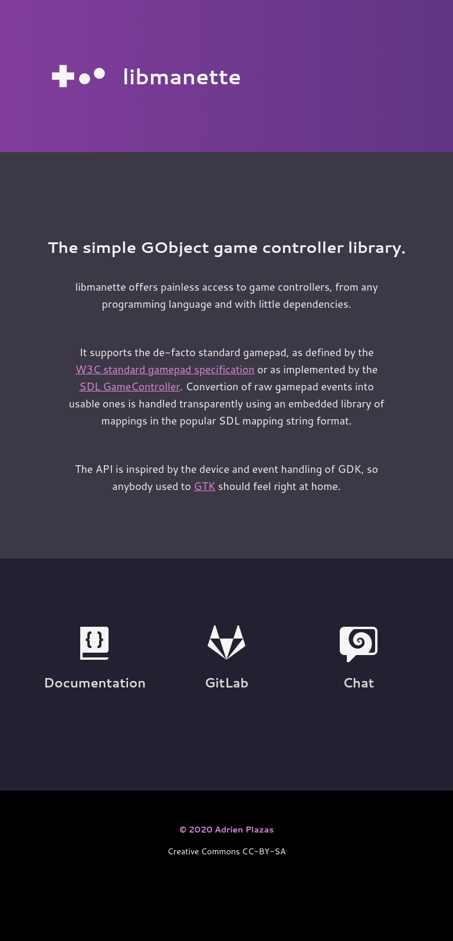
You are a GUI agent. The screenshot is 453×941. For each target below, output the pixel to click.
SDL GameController (129, 386)
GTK (204, 485)
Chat (359, 658)
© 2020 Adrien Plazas (226, 829)
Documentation (95, 658)
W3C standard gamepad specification (165, 369)
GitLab (227, 658)
